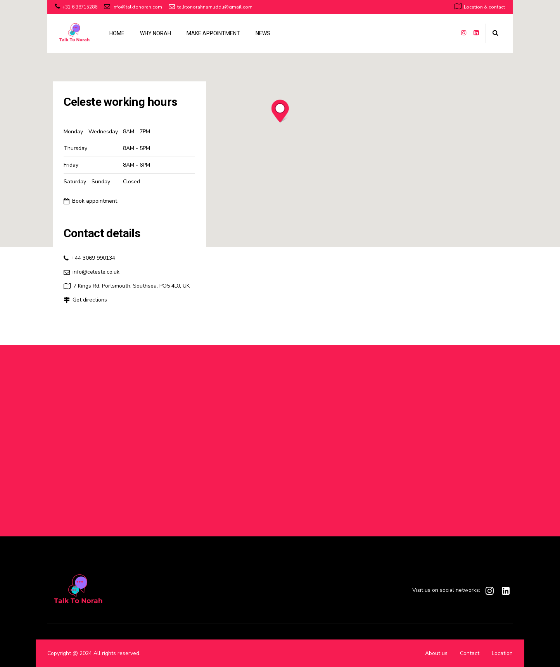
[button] (280, 112)
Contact (469, 653)
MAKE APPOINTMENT (213, 33)
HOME (116, 33)
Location (502, 653)
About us (436, 653)
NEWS (263, 33)
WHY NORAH (155, 33)
